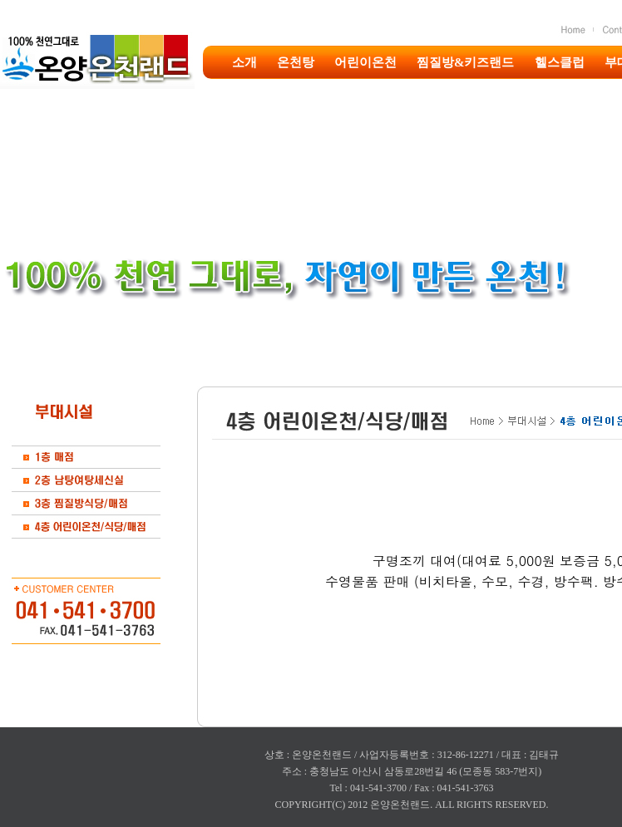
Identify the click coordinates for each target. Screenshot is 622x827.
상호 (274, 755)
